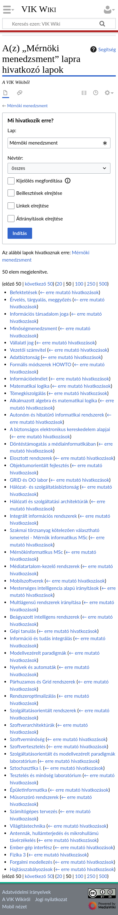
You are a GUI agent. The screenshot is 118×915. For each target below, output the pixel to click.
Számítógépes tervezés (33, 811)
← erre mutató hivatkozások (69, 292)
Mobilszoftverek (26, 581)
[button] (67, 181)
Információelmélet (29, 378)
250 (91, 284)
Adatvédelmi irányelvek (26, 892)
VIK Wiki (38, 9)
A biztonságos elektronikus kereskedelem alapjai (60, 429)
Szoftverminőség (27, 739)
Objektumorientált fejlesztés (39, 465)
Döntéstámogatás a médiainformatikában (53, 444)
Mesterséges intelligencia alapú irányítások (54, 588)
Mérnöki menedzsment (27, 105)
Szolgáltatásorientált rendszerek (43, 710)
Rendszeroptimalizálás (33, 696)
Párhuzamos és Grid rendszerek (42, 681)
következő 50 (39, 284)
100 (79, 284)
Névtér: (15, 158)
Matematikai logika (29, 386)
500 (103, 284)
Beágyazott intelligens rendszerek (44, 617)
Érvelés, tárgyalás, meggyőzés (40, 299)
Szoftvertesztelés (27, 746)
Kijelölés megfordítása (39, 180)
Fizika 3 (18, 854)
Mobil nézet (14, 906)
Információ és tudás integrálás (41, 638)
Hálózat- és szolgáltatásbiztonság (44, 487)
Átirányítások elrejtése (39, 218)
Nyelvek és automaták (33, 667)
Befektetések (23, 292)
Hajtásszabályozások (31, 869)
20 (59, 284)
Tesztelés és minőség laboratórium (45, 775)
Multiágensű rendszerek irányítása (45, 602)
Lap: (12, 130)
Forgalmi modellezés (31, 862)
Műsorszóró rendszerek (34, 797)
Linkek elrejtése (32, 205)
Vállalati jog (22, 342)
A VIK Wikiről (16, 899)
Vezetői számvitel (28, 350)
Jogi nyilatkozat (51, 899)
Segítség (102, 49)
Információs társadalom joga (39, 314)
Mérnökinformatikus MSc (36, 552)
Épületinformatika (28, 790)
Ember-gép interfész (31, 847)
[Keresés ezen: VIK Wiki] (59, 23)
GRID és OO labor (29, 480)
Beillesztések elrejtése (39, 193)
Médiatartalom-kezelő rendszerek (45, 566)
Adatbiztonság (25, 357)
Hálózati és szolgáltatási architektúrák (49, 501)
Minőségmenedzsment (33, 328)
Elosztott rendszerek (31, 458)
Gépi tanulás (23, 631)
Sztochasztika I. (26, 768)
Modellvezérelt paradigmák (38, 653)
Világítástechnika (27, 826)
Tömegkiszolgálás (28, 393)
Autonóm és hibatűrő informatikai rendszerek (57, 414)
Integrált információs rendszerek (43, 516)
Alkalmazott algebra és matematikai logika (53, 400)
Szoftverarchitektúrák (32, 725)
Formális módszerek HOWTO (40, 364)
